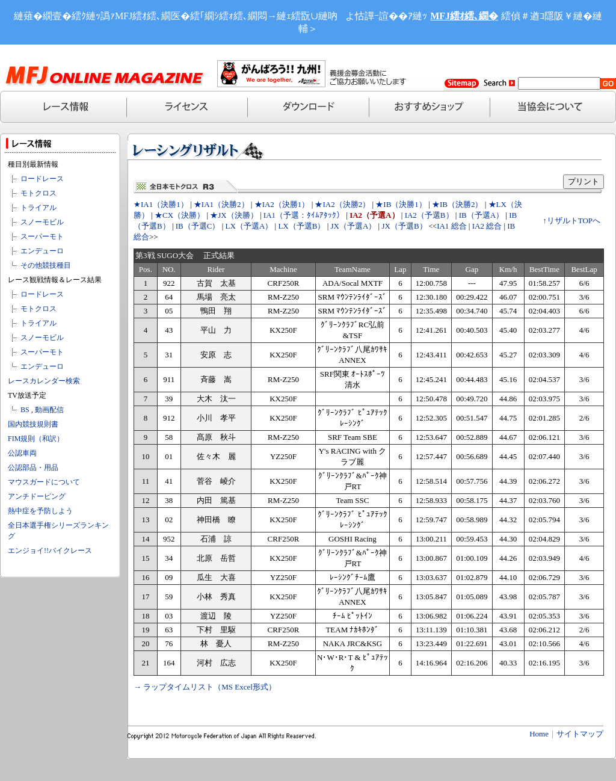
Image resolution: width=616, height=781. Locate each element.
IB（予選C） (198, 225)
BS (24, 410)
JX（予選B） (404, 225)
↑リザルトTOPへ (571, 220)
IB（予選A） (481, 215)
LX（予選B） (301, 225)
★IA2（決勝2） (342, 204)
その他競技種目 (45, 265)
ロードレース (42, 178)
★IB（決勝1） (401, 204)
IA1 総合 (451, 225)
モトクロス (38, 193)
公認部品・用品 (33, 467)
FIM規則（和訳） (36, 438)
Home (539, 733)
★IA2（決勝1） (282, 204)
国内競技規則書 (33, 424)
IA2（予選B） (429, 215)
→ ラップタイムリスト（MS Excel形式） (205, 686)
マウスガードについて (44, 482)
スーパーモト (42, 236)
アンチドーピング (37, 496)
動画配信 (49, 410)
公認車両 (22, 453)
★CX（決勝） (180, 215)
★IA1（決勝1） (161, 204)
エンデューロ (42, 251)
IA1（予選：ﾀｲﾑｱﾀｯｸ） (303, 215)
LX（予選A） (249, 225)
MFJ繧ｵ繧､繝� (464, 16)
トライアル (38, 207)
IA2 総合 (487, 225)
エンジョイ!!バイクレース (50, 550)
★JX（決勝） (233, 215)
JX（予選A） (354, 225)
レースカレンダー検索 (44, 381)
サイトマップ (579, 733)
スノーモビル (42, 222)
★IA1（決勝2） (221, 204)
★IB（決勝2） (457, 204)
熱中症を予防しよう (40, 511)
